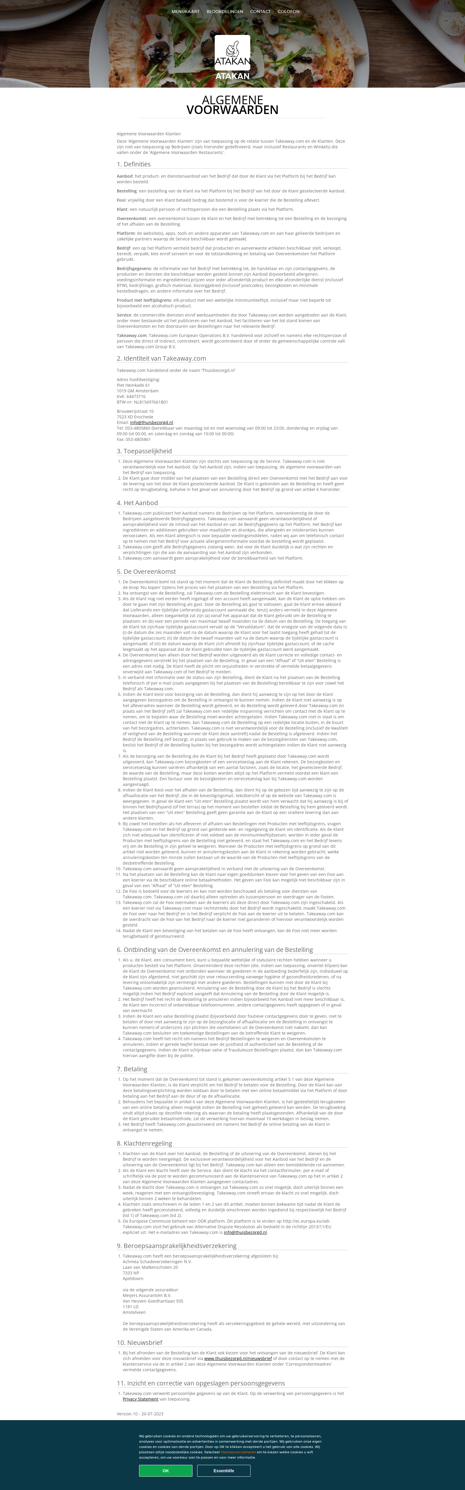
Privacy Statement (140, 1399)
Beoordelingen (225, 11)
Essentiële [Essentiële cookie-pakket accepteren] (224, 1470)
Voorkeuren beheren (238, 1452)
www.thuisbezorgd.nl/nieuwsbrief (238, 1358)
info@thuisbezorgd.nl (151, 422)
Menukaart (186, 11)
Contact (260, 11)
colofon (289, 11)
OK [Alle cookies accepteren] (166, 1470)
